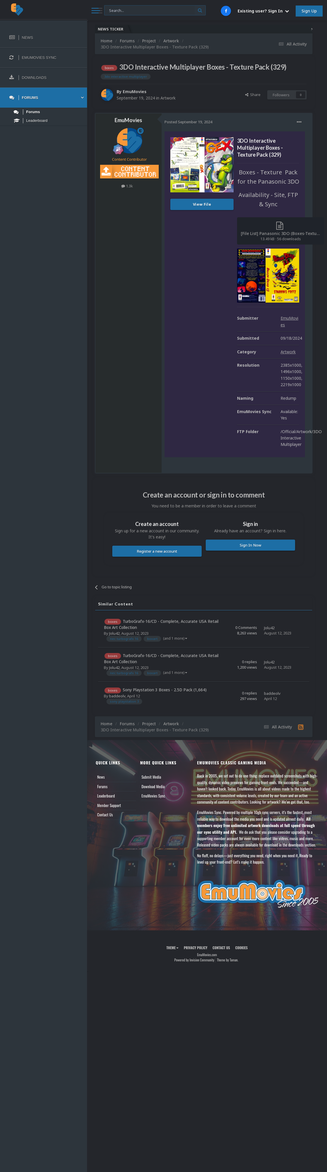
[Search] (154, 11)
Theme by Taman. (227, 959)
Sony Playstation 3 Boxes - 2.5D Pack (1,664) (165, 689)
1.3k (127, 186)
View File (202, 204)
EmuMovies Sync (153, 796)
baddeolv (117, 696)
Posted (188, 121)
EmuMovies (135, 91)
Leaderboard (106, 796)
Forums (102, 786)
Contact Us (105, 814)
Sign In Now (250, 545)
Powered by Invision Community (194, 959)
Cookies (241, 947)
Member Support (109, 805)
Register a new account (157, 551)
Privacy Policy (195, 947)
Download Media (153, 786)
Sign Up (309, 11)
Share (253, 94)
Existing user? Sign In (263, 11)
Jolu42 (114, 633)
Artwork (168, 98)
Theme (172, 947)
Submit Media (151, 777)
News (101, 777)
